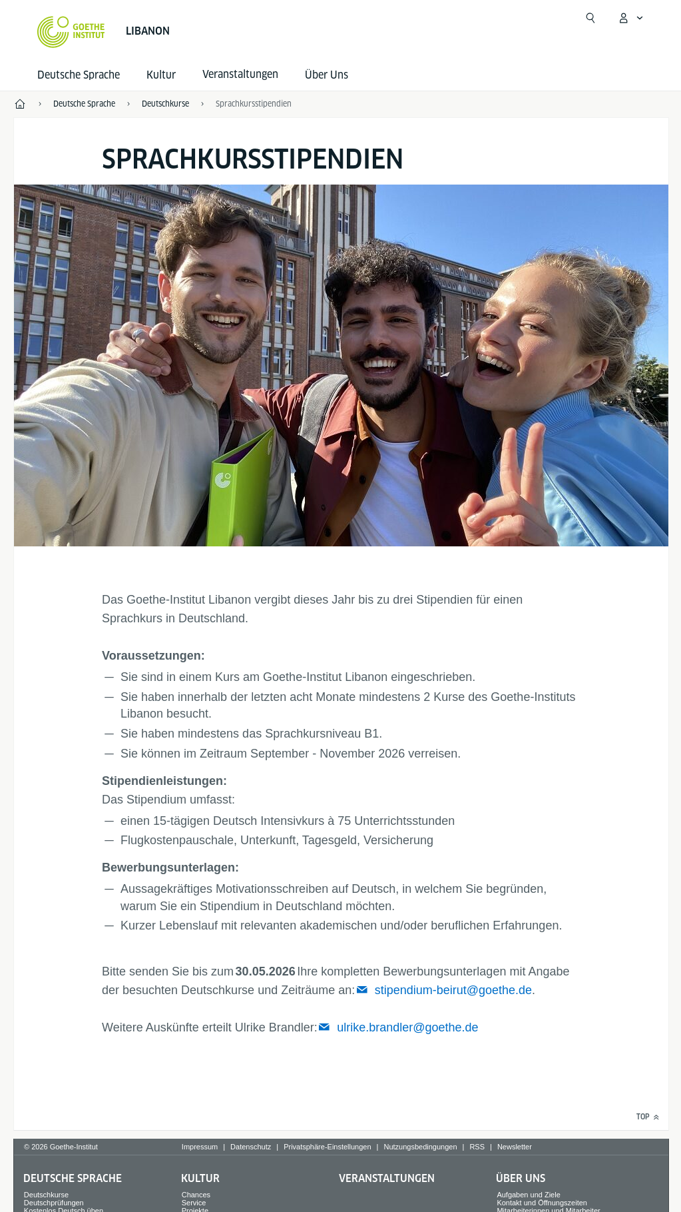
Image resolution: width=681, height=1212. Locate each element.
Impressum (200, 1147)
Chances (196, 1195)
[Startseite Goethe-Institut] (71, 32)
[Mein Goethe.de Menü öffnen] (630, 18)
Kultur (161, 75)
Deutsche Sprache (78, 75)
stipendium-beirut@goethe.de (453, 990)
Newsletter (514, 1147)
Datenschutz (250, 1147)
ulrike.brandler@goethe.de (407, 1027)
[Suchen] (590, 18)
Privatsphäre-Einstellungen (327, 1147)
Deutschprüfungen (54, 1203)
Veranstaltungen (387, 1178)
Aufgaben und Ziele (528, 1195)
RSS (477, 1147)
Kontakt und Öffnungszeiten (542, 1203)
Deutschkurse (46, 1195)
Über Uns (326, 75)
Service (194, 1203)
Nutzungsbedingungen (420, 1147)
